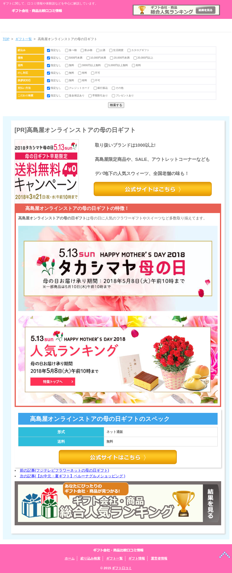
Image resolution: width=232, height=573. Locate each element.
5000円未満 (74, 57)
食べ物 (71, 50)
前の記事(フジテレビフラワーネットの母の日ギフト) (64, 470)
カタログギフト (138, 50)
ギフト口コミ (122, 568)
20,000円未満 (120, 57)
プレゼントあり (123, 95)
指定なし (54, 50)
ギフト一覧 (116, 25)
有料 (136, 65)
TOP (6, 39)
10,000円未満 (97, 57)
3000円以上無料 (89, 65)
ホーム (25, 25)
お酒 (101, 50)
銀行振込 (101, 87)
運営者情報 (206, 25)
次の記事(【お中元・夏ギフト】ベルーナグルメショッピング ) (72, 476)
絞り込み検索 (70, 25)
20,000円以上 (143, 57)
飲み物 (87, 50)
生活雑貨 (116, 50)
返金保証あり (75, 95)
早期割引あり (99, 95)
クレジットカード (77, 87)
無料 (70, 65)
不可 (95, 72)
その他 (117, 87)
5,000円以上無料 (117, 65)
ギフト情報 (161, 25)
